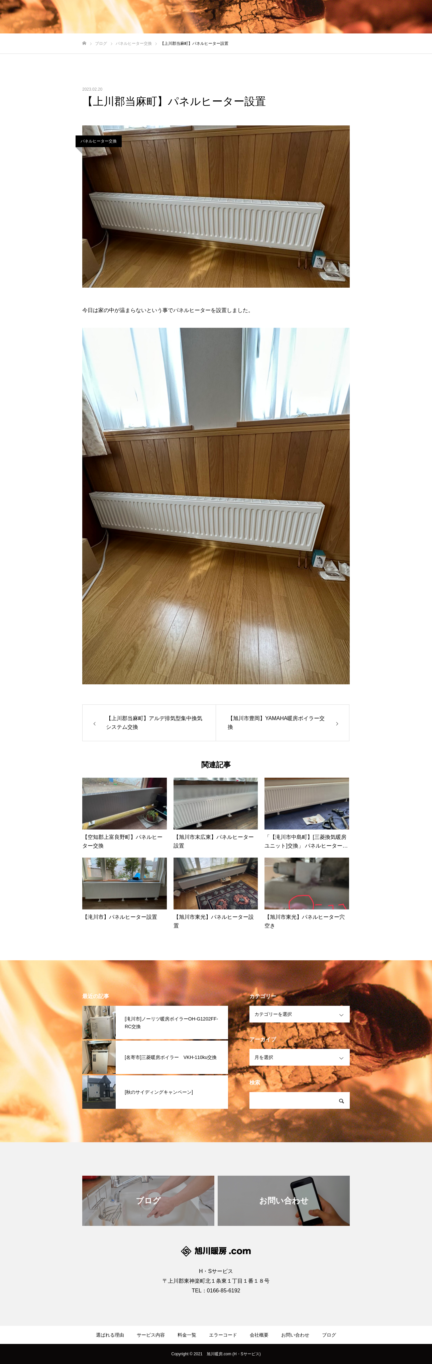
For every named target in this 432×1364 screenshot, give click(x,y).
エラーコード (223, 1335)
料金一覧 (187, 1335)
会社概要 (259, 1335)
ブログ (329, 1335)
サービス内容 (151, 1335)
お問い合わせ (295, 1335)
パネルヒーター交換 (99, 141)
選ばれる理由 (110, 1335)
